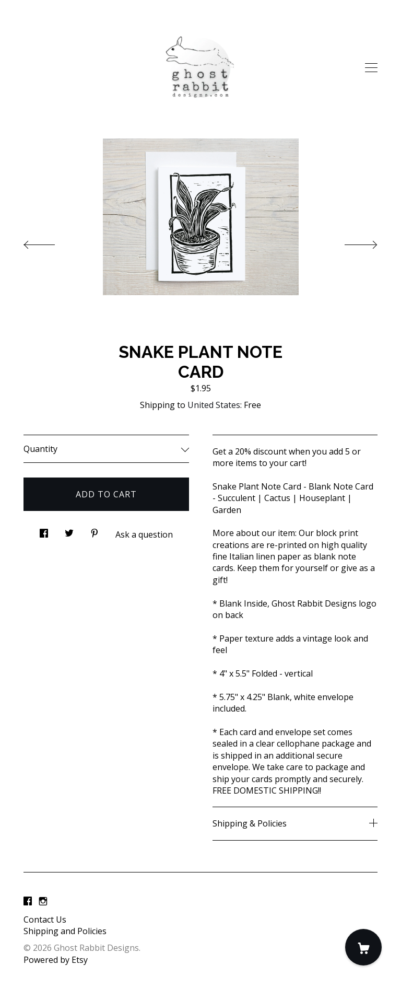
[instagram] (43, 901)
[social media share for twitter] (69, 530)
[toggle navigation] (371, 68)
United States (213, 405)
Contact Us (44, 919)
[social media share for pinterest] (94, 530)
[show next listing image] (351, 242)
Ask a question (144, 534)
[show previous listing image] (49, 242)
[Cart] (363, 947)
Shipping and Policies (65, 931)
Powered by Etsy (55, 959)
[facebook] (27, 901)
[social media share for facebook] (44, 530)
